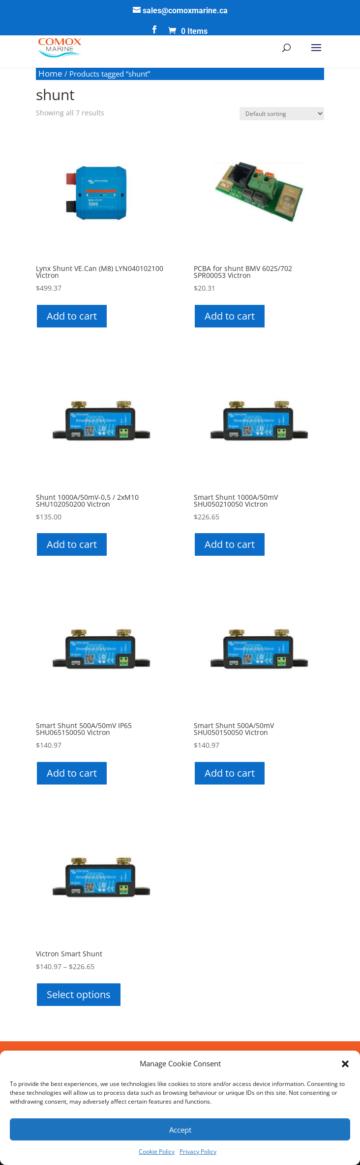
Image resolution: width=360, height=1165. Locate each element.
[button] (345, 1064)
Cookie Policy (157, 1151)
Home (50, 73)
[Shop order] (282, 113)
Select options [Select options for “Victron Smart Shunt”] (79, 994)
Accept (180, 1130)
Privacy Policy (198, 1151)
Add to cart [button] (72, 316)
